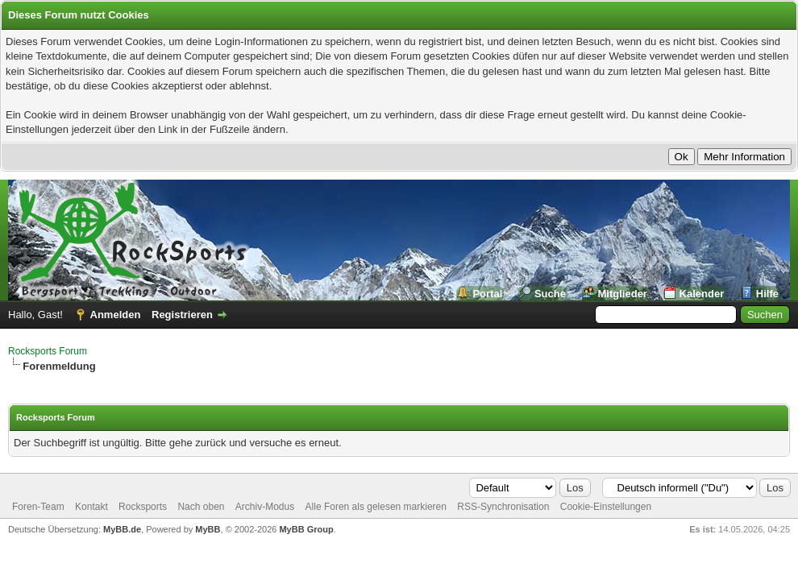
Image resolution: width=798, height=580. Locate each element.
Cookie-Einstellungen (605, 506)
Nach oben (200, 506)
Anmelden (115, 315)
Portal (487, 294)
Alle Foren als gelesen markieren (376, 506)
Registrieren (182, 315)
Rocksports (142, 506)
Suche (550, 294)
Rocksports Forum (47, 351)
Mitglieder (622, 294)
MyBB (207, 529)
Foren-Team (38, 506)
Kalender (702, 294)
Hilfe (767, 294)
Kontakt (91, 506)
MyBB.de (122, 529)
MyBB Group (306, 529)
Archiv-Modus (264, 506)
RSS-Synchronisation (503, 506)
